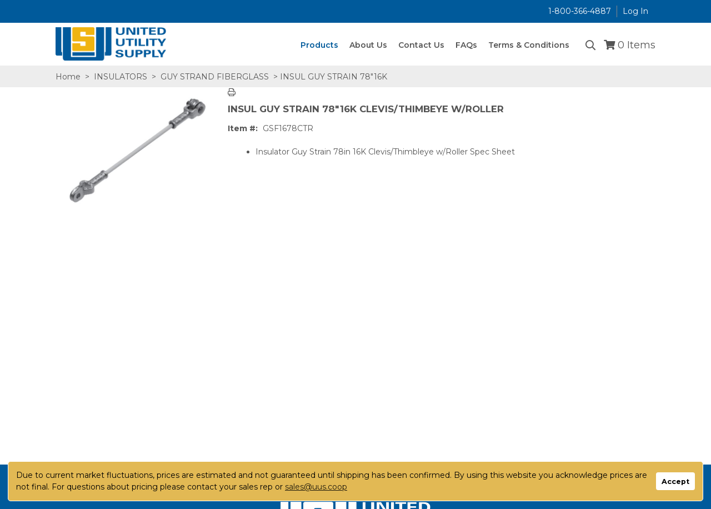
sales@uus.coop (316, 487)
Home (68, 77)
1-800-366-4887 (579, 11)
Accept (675, 481)
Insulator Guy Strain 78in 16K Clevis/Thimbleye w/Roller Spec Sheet (385, 152)
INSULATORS (120, 77)
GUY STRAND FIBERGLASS (214, 77)
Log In (635, 11)
